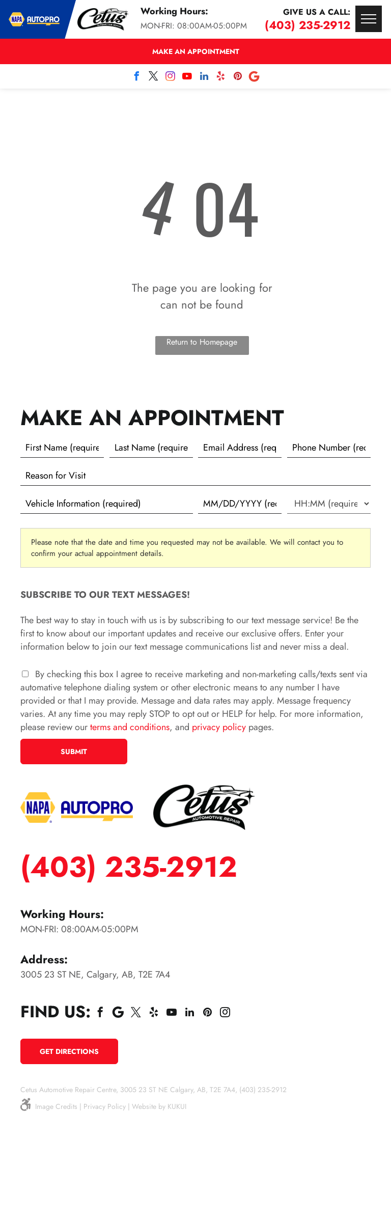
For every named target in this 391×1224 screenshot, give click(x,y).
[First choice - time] (329, 503)
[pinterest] (238, 77)
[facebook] (137, 77)
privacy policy (219, 727)
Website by (148, 1106)
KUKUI (176, 1106)
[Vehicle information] (106, 503)
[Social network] (254, 77)
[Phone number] (329, 447)
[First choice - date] (240, 503)
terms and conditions (130, 727)
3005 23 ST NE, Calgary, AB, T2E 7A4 (95, 974)
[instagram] (170, 77)
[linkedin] (204, 77)
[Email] (240, 447)
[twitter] (154, 77)
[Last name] (151, 447)
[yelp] (221, 77)
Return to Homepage (201, 342)
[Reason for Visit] (195, 475)
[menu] (368, 19)
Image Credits (56, 1106)
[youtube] (187, 77)
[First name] (62, 447)
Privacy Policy (104, 1106)
